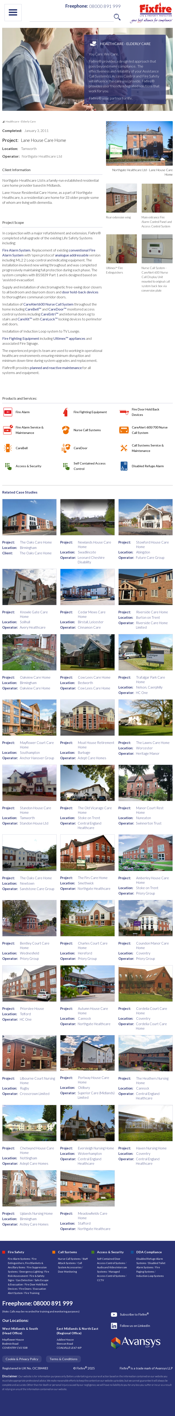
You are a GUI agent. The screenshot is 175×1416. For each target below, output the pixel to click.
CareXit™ (25, 319)
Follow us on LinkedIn (135, 1326)
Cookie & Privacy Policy (22, 1359)
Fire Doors (25, 1288)
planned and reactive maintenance (56, 367)
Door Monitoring (67, 1271)
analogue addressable (72, 255)
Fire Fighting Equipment (20, 338)
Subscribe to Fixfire (134, 1314)
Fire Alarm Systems (19, 1258)
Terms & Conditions (63, 1359)
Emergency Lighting (31, 1271)
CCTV (100, 1280)
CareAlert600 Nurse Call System (48, 304)
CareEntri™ (49, 314)
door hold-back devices (80, 292)
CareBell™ (33, 309)
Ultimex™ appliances (69, 338)
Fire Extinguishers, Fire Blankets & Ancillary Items (25, 1263)
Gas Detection (24, 1280)
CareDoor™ (57, 309)
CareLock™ (49, 319)
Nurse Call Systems (69, 1258)
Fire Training (31, 1292)
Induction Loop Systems (150, 1275)
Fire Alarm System (16, 250)
